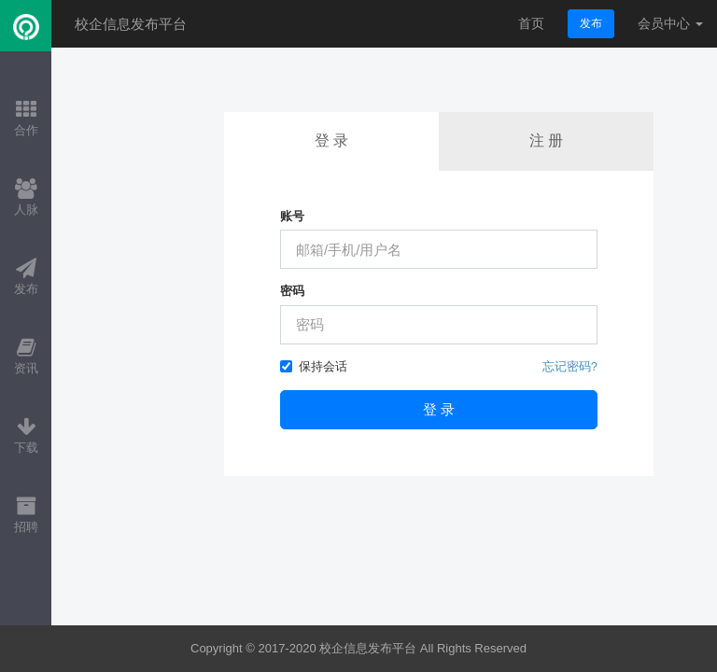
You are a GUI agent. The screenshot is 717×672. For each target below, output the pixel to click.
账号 (292, 216)
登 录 (331, 140)
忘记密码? (570, 366)
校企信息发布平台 (131, 24)
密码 (292, 291)
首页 (531, 23)
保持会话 (313, 366)
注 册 (546, 140)
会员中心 (670, 23)
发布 (591, 23)
